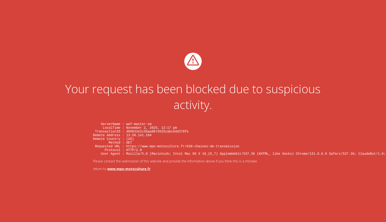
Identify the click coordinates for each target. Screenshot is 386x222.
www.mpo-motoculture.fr (128, 172)
